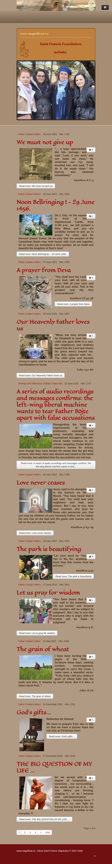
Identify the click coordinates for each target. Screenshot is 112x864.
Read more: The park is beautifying (73, 576)
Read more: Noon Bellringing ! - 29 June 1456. (43, 254)
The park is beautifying (49, 549)
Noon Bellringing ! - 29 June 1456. (55, 205)
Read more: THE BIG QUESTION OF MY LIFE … (44, 819)
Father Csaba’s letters (29, 134)
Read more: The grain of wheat (35, 696)
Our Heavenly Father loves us (53, 325)
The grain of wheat (43, 649)
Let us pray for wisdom (48, 593)
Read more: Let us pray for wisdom (37, 633)
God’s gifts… (34, 712)
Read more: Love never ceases (35, 533)
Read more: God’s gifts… (62, 736)
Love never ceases (41, 483)
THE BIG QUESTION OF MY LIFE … (54, 767)
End (48, 832)
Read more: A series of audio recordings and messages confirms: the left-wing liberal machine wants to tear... (56, 465)
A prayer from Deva (44, 270)
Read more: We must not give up (36, 186)
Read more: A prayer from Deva (73, 304)
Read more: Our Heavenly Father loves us (40, 375)
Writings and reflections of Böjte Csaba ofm (40, 383)
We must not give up (45, 142)
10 (78, 116)
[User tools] (91, 149)
